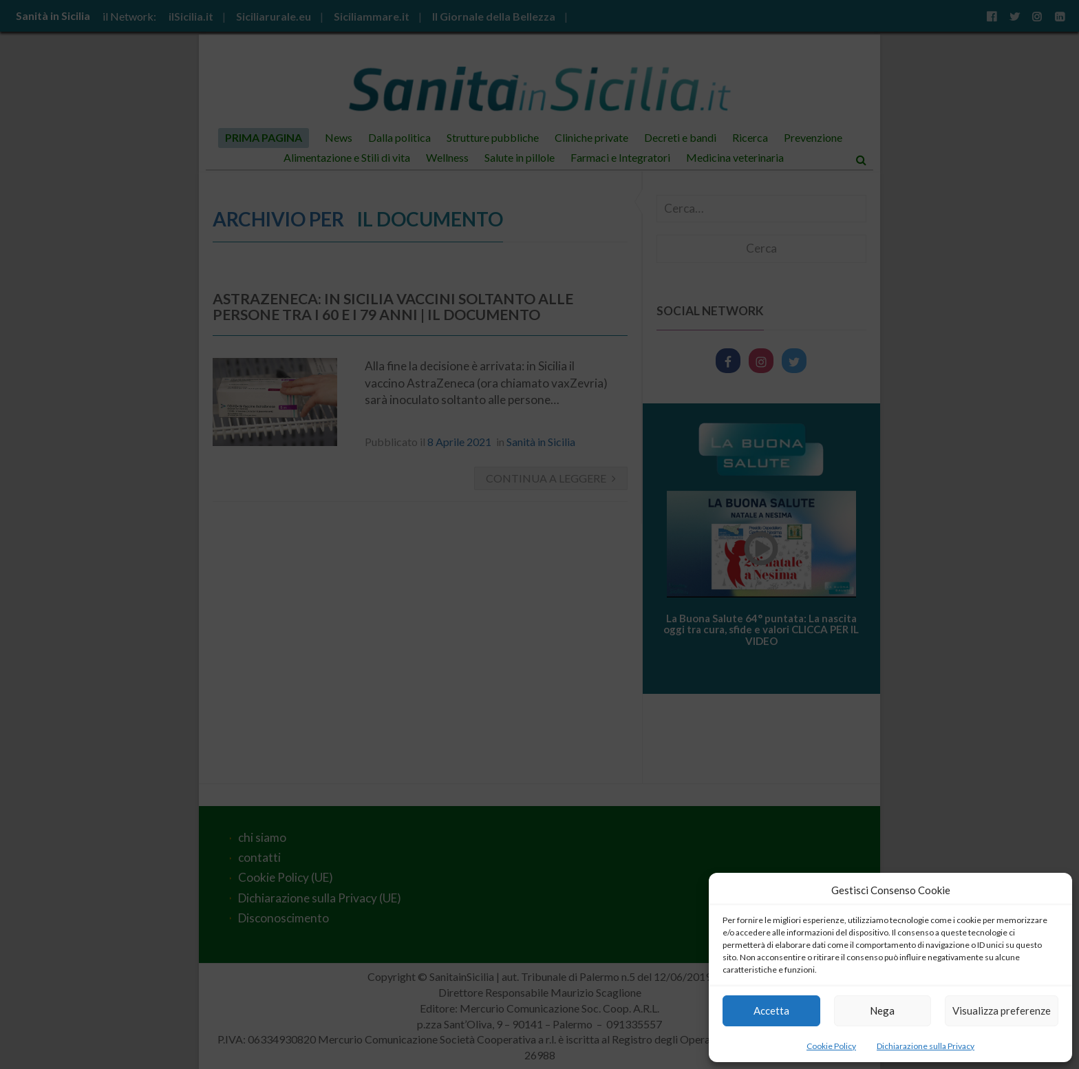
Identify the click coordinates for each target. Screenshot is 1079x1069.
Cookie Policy (831, 1046)
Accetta (771, 1010)
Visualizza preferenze (1001, 1010)
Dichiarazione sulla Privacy (925, 1046)
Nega (882, 1010)
